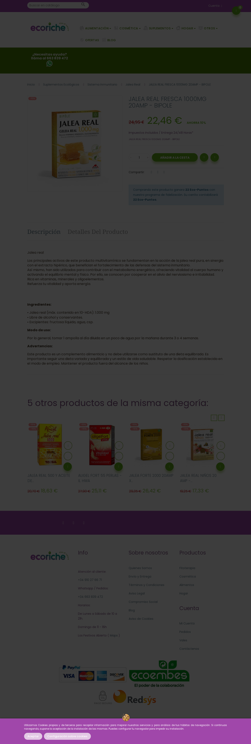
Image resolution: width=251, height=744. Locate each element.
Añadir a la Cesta (175, 157)
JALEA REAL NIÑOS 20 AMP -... (198, 478)
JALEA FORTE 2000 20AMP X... (151, 478)
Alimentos (186, 585)
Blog (132, 610)
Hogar (183, 593)
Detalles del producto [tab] (98, 232)
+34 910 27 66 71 (90, 580)
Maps (113, 635)
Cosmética (187, 576)
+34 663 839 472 (90, 597)
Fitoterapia (187, 568)
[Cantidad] (139, 157)
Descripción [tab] (44, 232)
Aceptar (33, 736)
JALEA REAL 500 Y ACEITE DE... (48, 478)
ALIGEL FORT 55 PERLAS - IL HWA (100, 478)
